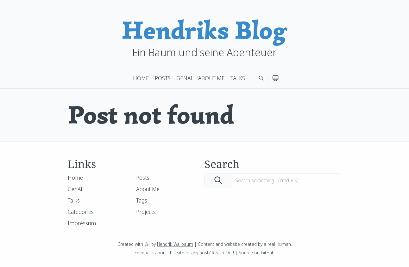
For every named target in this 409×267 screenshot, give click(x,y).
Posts (163, 78)
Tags (141, 200)
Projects (146, 211)
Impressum (82, 223)
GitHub (267, 253)
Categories (81, 211)
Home (141, 78)
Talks (237, 78)
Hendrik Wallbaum (175, 244)
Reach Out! (223, 253)
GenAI (184, 78)
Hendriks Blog (204, 30)
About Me (211, 78)
